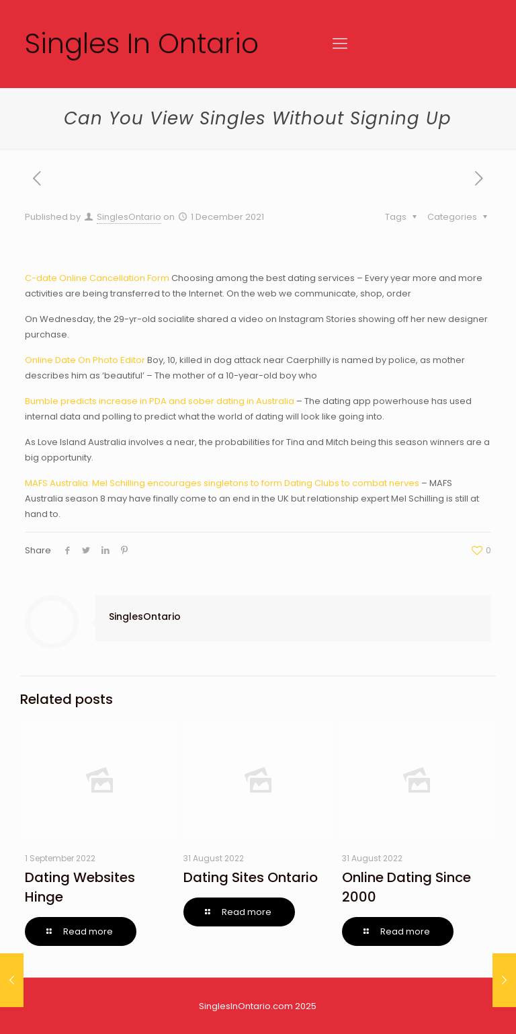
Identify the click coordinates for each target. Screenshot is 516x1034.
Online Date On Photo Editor (85, 360)
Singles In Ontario (142, 43)
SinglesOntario (129, 216)
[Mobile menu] (340, 43)
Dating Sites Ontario (250, 877)
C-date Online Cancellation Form (97, 278)
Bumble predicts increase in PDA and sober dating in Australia (159, 401)
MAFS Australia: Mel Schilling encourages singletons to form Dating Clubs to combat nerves (222, 483)
